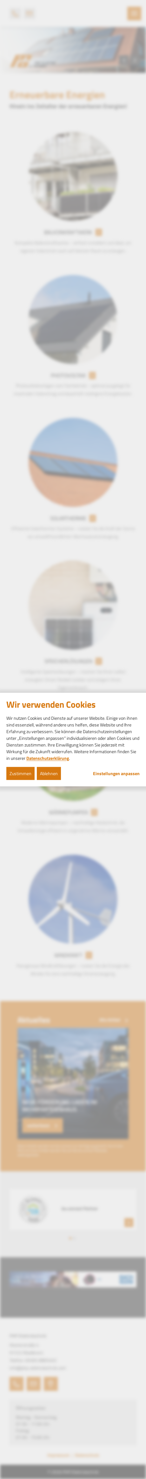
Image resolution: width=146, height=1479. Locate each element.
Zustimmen (20, 773)
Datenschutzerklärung (47, 758)
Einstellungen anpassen (116, 773)
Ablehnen (49, 773)
